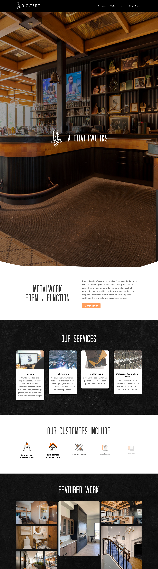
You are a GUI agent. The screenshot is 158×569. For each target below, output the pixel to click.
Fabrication (63, 373)
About (124, 6)
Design (30, 373)
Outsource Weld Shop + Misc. (128, 375)
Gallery (113, 6)
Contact (138, 6)
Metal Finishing (95, 373)
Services (102, 6)
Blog (131, 6)
